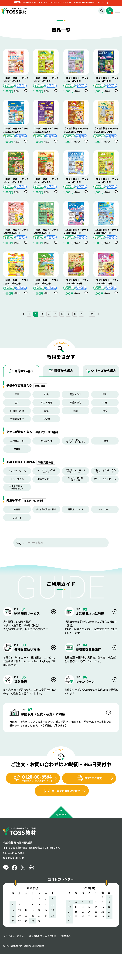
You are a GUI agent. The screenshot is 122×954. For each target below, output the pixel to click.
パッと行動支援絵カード (75, 479)
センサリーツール (17, 470)
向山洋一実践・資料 (46, 509)
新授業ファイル (75, 509)
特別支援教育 (17, 418)
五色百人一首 (17, 440)
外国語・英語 (17, 410)
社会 (46, 394)
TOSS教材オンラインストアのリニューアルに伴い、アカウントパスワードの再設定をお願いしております (63, 2)
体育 (105, 402)
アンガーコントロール (105, 479)
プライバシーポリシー (14, 936)
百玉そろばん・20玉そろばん (17, 487)
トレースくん (17, 479)
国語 (17, 394)
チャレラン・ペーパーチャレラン (76, 441)
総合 (75, 410)
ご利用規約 (65, 936)
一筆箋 (105, 440)
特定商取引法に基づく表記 (42, 936)
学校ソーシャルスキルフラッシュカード (105, 471)
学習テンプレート (46, 479)
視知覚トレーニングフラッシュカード (76, 471)
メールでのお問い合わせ (62, 791)
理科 (105, 394)
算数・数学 (75, 394)
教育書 (17, 448)
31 (92, 314)
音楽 (17, 402)
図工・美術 (46, 402)
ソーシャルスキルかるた (46, 471)
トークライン (105, 509)
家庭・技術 (75, 402)
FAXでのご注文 (89, 778)
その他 (46, 418)
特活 (105, 410)
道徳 (46, 410)
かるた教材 (46, 440)
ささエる (17, 517)
